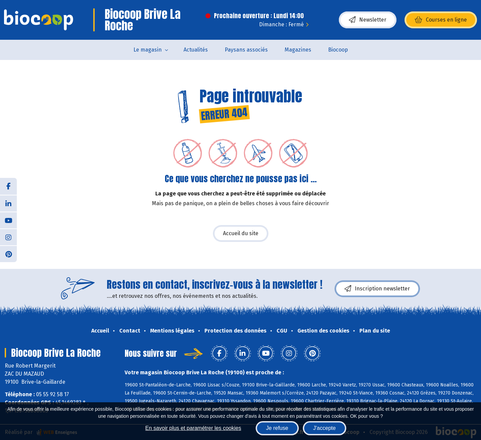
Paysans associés (246, 49)
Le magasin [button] (147, 49)
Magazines (298, 49)
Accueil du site (240, 233)
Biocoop (338, 49)
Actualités (196, 49)
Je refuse (277, 428)
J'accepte (324, 428)
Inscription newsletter (377, 288)
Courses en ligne (441, 20)
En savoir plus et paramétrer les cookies (193, 428)
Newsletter (367, 20)
